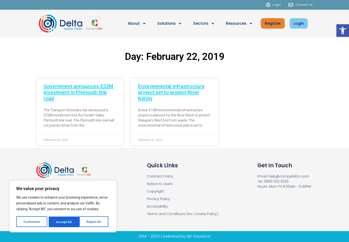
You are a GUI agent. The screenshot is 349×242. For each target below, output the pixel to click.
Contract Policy (160, 176)
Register (273, 23)
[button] (342, 30)
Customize (31, 222)
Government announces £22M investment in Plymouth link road (78, 92)
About (137, 23)
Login (298, 23)
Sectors (204, 23)
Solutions (169, 23)
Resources (239, 23)
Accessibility (157, 206)
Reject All (63, 222)
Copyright (155, 191)
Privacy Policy (158, 198)
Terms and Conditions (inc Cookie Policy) (182, 213)
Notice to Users (160, 183)
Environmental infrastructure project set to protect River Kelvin (171, 92)
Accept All (95, 222)
